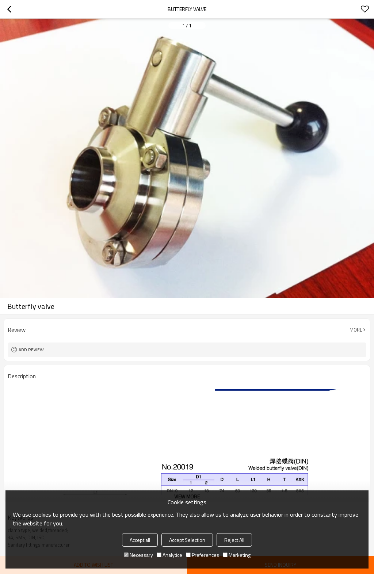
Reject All (234, 540)
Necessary (138, 555)
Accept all (140, 540)
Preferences (202, 555)
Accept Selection (187, 540)
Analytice (169, 555)
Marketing (237, 555)
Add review (31, 349)
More (356, 329)
